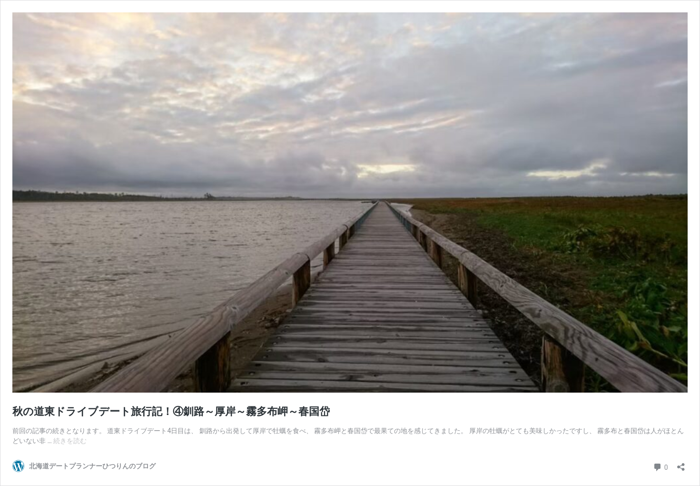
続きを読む (70, 441)
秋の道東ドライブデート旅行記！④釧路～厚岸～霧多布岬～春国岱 (171, 411)
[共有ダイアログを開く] (681, 463)
